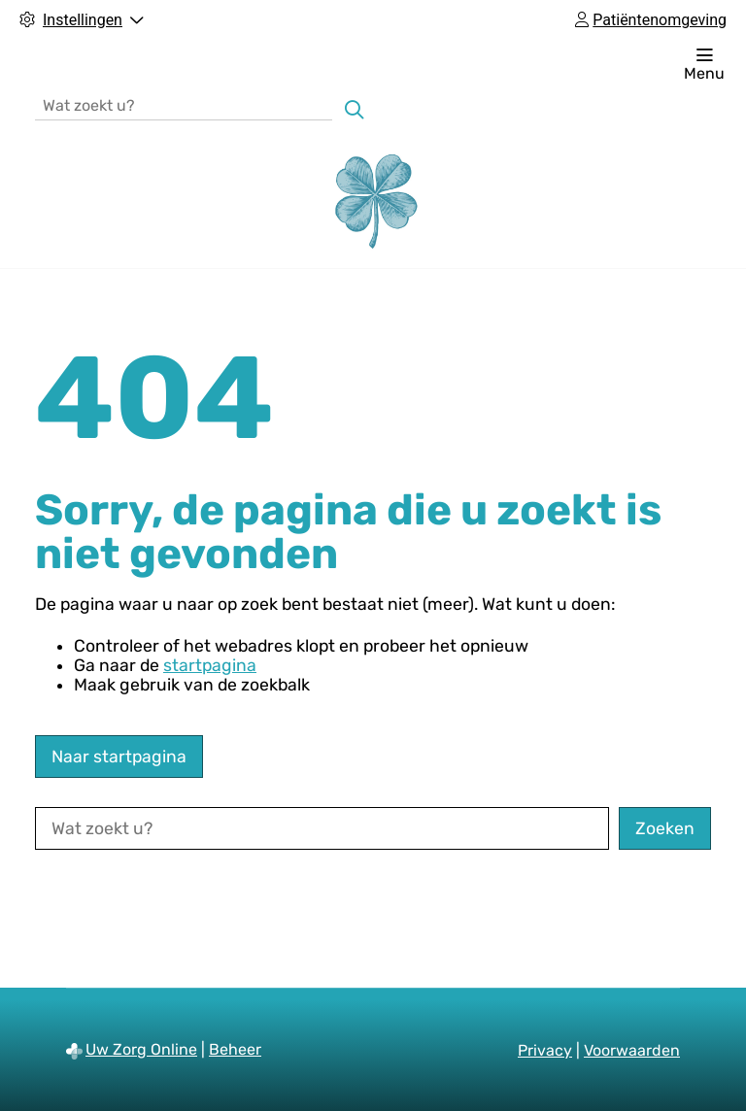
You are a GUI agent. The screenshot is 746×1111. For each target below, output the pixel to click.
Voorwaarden (632, 1050)
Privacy (545, 1050)
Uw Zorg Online (141, 1049)
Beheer (235, 1049)
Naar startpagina (118, 756)
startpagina (209, 665)
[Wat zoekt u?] (183, 104)
